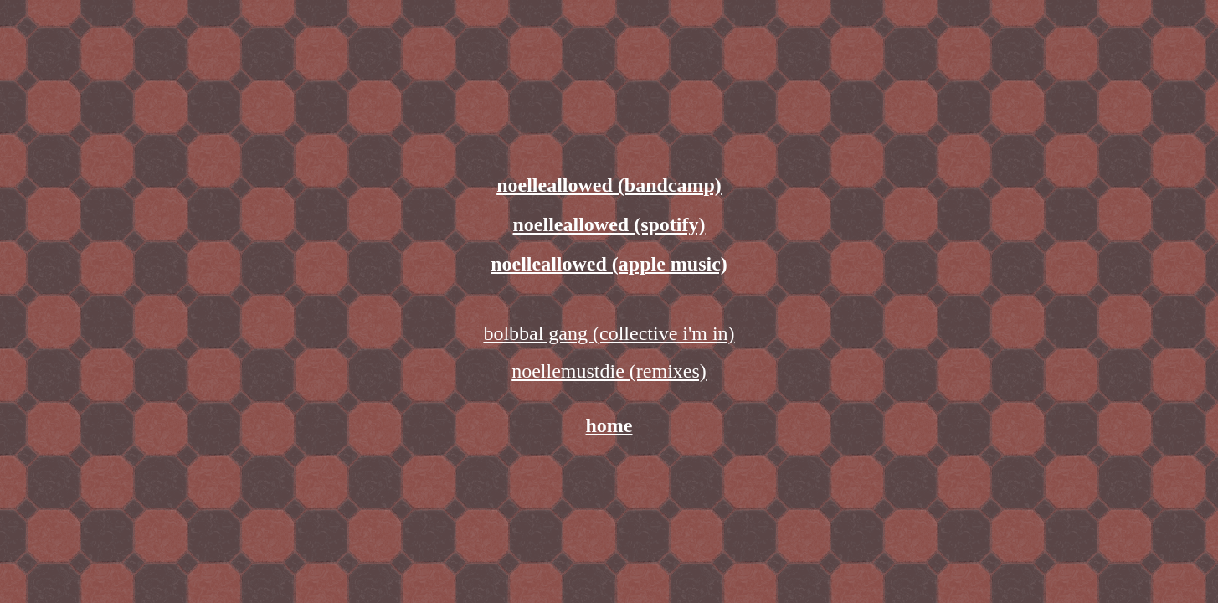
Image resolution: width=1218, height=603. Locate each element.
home (609, 425)
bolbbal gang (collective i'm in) (608, 333)
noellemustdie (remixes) (609, 371)
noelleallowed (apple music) (609, 264)
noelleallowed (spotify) (609, 224)
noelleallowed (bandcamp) (609, 185)
